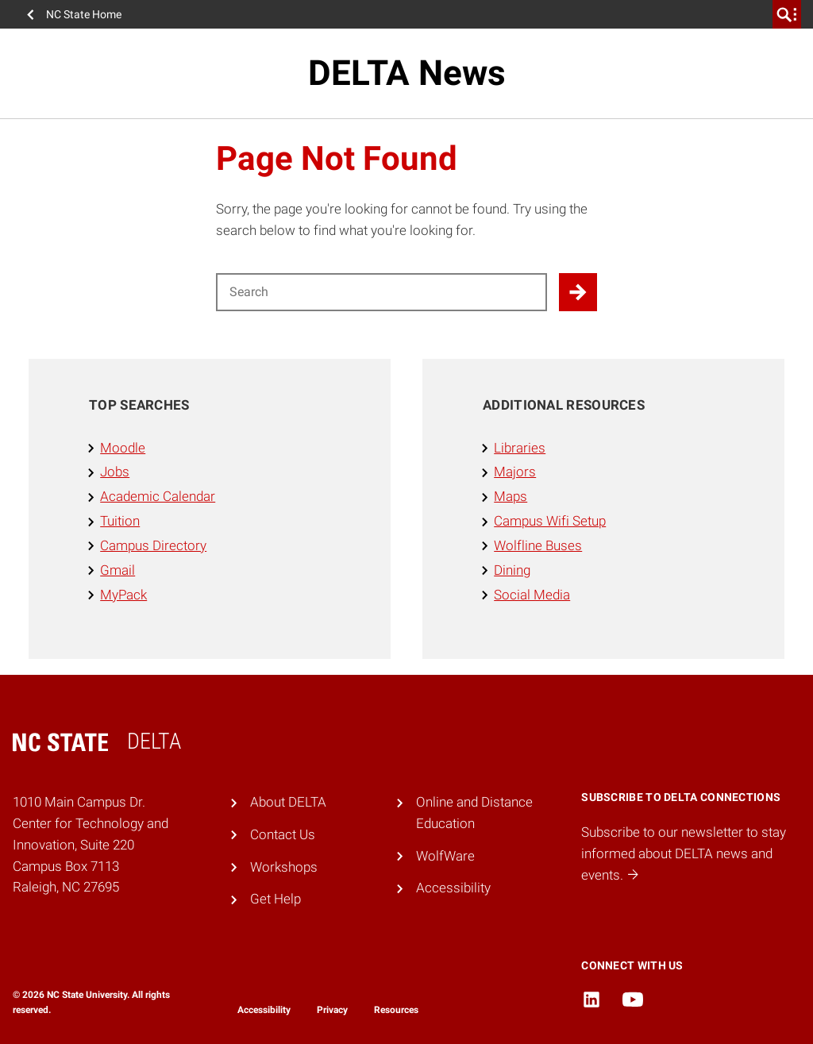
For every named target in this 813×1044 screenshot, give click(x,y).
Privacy (332, 1009)
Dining (512, 570)
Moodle (122, 448)
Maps (510, 496)
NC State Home (83, 14)
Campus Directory (153, 545)
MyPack (123, 595)
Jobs (114, 472)
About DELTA (288, 802)
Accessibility (453, 888)
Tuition (120, 521)
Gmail (117, 570)
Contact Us (282, 834)
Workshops (284, 867)
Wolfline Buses (538, 545)
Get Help (275, 899)
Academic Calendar (157, 496)
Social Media (532, 595)
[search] (787, 14)
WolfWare (445, 856)
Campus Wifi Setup (550, 521)
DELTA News (407, 73)
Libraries (519, 448)
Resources (396, 1009)
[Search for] (381, 292)
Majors (515, 472)
